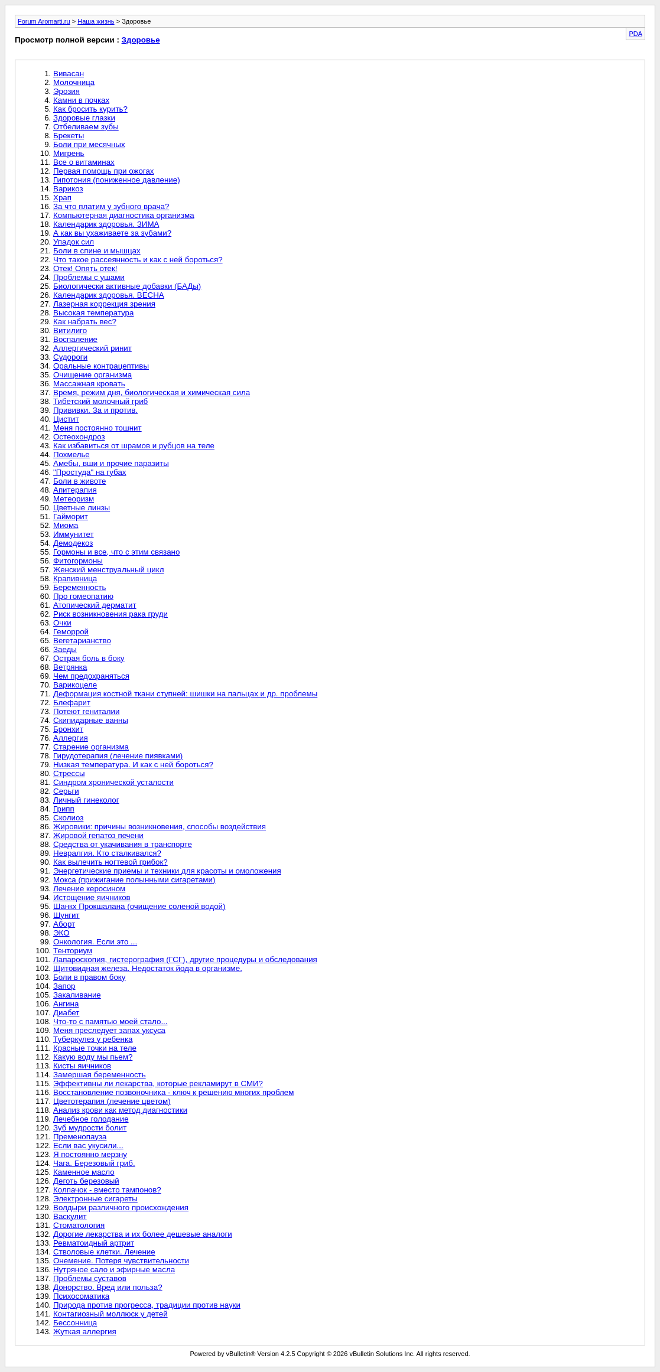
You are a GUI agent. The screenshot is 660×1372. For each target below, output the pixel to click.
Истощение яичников (92, 897)
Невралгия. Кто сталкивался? (107, 853)
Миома (66, 525)
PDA (635, 33)
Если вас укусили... (88, 1145)
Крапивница (75, 578)
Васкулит (70, 1216)
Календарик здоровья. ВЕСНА (108, 295)
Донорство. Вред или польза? (107, 1287)
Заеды (65, 649)
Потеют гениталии (86, 711)
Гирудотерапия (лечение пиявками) (118, 755)
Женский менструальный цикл (108, 569)
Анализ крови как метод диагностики (120, 1110)
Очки (62, 622)
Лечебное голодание (91, 1118)
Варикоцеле (75, 684)
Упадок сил (73, 241)
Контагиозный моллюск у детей (110, 1313)
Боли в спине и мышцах (97, 250)
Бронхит (68, 729)
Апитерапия (75, 489)
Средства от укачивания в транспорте (122, 844)
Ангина (66, 1003)
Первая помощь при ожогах (103, 171)
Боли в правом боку (89, 977)
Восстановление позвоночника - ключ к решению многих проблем (173, 1092)
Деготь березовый (86, 1181)
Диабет (66, 1012)
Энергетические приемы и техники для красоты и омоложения (167, 870)
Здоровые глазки (84, 117)
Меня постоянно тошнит (97, 427)
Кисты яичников (82, 1065)
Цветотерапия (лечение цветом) (112, 1101)
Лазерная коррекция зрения (104, 303)
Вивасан (68, 73)
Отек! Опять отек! (85, 268)
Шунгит (66, 915)
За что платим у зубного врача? (111, 206)
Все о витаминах (84, 162)
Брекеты (68, 135)
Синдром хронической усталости (113, 782)
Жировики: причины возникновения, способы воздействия (159, 826)
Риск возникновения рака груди (110, 614)
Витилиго (70, 330)
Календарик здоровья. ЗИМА (106, 224)
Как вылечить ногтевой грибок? (110, 862)
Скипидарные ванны (90, 720)
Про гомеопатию (83, 596)
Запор (64, 986)
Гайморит (70, 516)
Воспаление (75, 339)
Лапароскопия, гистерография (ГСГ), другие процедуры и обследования (185, 959)
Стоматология (79, 1225)
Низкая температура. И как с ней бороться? (133, 764)
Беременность (79, 587)
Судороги (70, 357)
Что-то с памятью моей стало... (110, 1021)
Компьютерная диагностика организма (123, 215)
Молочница (74, 82)
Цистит (66, 419)
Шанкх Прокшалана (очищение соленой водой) (139, 906)
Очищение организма (92, 374)
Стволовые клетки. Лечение (104, 1251)
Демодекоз (73, 543)
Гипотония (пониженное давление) (116, 179)
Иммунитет (73, 534)
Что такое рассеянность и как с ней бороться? (138, 259)
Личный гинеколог (86, 800)
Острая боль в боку (89, 658)
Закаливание (77, 994)
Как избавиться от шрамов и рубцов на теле (133, 445)
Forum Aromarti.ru (44, 21)
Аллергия (70, 738)
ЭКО (61, 932)
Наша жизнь (95, 21)
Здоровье (141, 39)
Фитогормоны (78, 560)
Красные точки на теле (94, 1048)
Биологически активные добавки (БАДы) (127, 286)
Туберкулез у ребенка (92, 1039)
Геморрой (71, 631)
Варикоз (68, 188)
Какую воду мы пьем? (92, 1056)
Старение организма (91, 746)
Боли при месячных (89, 144)
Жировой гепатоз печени (98, 835)
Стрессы (68, 773)
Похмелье (71, 454)
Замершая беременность (99, 1074)
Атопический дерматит (94, 605)
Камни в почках (81, 100)
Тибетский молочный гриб (100, 401)
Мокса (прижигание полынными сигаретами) (134, 879)
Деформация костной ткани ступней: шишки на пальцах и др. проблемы (185, 693)
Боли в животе (79, 481)
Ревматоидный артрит (93, 1243)
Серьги (66, 791)
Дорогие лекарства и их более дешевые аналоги (142, 1234)
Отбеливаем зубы (86, 126)
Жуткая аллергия (84, 1331)
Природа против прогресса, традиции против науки (146, 1305)
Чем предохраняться (91, 676)
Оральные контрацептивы (101, 365)
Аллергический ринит (92, 348)
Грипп (63, 808)
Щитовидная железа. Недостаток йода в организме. (147, 968)
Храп (62, 197)
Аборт (64, 924)
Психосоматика (81, 1296)
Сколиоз (68, 817)
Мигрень (68, 153)
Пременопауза (79, 1136)
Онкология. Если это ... (95, 941)
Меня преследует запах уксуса (109, 1030)
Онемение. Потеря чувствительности (121, 1260)
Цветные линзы (81, 507)
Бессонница (75, 1322)
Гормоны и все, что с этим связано (116, 552)
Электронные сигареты (95, 1198)
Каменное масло (84, 1172)
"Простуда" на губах (89, 472)
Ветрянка (70, 667)
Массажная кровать (89, 383)
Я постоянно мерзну (90, 1154)
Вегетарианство (82, 640)
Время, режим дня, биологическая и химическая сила (151, 392)
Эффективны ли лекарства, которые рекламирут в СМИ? (158, 1083)
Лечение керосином (89, 888)
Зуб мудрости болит (89, 1127)
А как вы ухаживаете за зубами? (112, 233)
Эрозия (66, 91)
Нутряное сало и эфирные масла (114, 1269)
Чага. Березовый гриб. (94, 1163)
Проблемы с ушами (89, 277)
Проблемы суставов (89, 1278)
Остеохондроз (79, 436)
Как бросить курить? (90, 109)
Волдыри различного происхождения (120, 1207)
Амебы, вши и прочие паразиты (111, 463)
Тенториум (72, 950)
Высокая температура (93, 312)
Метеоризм (73, 498)
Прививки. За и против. (95, 410)
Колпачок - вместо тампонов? (107, 1189)
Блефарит (71, 702)
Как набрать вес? (84, 321)
